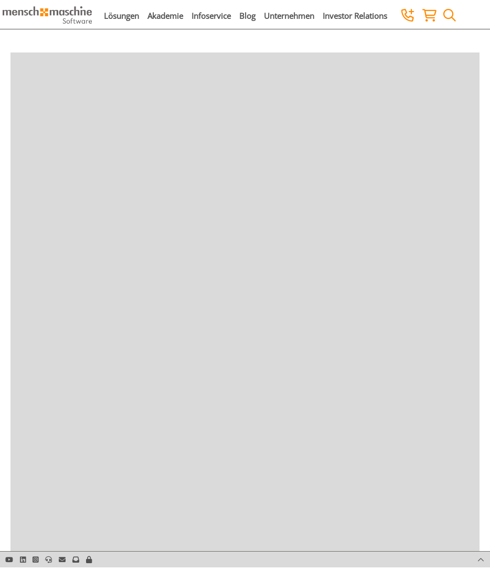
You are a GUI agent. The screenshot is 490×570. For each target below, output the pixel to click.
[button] (89, 559)
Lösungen (121, 15)
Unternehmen (289, 15)
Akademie (165, 15)
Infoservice (211, 15)
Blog (247, 15)
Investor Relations (355, 15)
